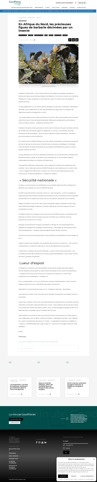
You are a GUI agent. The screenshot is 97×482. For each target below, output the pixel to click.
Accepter (63, 476)
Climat (47, 7)
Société (72, 7)
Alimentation (81, 7)
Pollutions (55, 7)
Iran (46, 35)
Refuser (73, 476)
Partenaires (12, 452)
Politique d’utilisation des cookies (67, 479)
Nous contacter (13, 455)
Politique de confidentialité (86, 479)
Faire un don (82, 3)
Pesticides (58, 35)
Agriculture (23, 35)
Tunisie (65, 35)
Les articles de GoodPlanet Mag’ (22, 7)
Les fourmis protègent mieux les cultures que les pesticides (38, 341)
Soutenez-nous (13, 457)
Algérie (30, 35)
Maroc (51, 35)
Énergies (65, 7)
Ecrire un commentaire (27, 348)
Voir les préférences (87, 476)
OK (66, 451)
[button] (94, 459)
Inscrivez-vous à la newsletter (64, 3)
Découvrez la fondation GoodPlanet (13, 466)
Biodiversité (39, 7)
